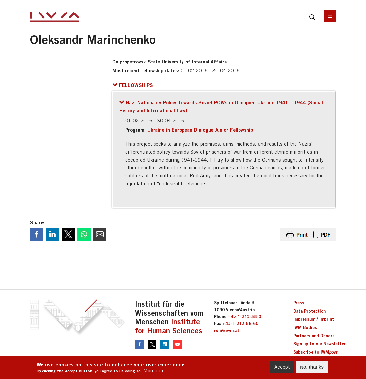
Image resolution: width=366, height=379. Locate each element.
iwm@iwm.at (226, 330)
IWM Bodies (305, 327)
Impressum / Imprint (313, 319)
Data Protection (309, 311)
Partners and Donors (314, 335)
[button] (132, 85)
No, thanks (312, 367)
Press (298, 302)
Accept (282, 367)
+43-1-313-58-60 (240, 323)
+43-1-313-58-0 (244, 316)
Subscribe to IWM (315, 352)
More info (154, 370)
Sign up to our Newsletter (319, 343)
